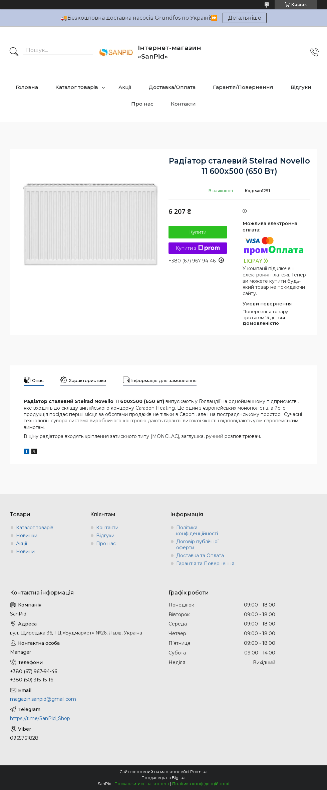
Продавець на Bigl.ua (163, 777)
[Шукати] (14, 52)
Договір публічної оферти (197, 545)
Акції (124, 87)
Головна (27, 87)
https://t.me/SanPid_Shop (40, 718)
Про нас (142, 104)
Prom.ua (199, 771)
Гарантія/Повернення (243, 87)
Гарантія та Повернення (205, 564)
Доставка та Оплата (200, 556)
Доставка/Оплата (172, 87)
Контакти (183, 104)
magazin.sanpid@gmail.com (43, 699)
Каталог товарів (76, 87)
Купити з (198, 248)
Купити (198, 232)
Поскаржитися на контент (141, 783)
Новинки (26, 536)
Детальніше (244, 18)
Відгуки (301, 87)
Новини (25, 552)
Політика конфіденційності (197, 531)
